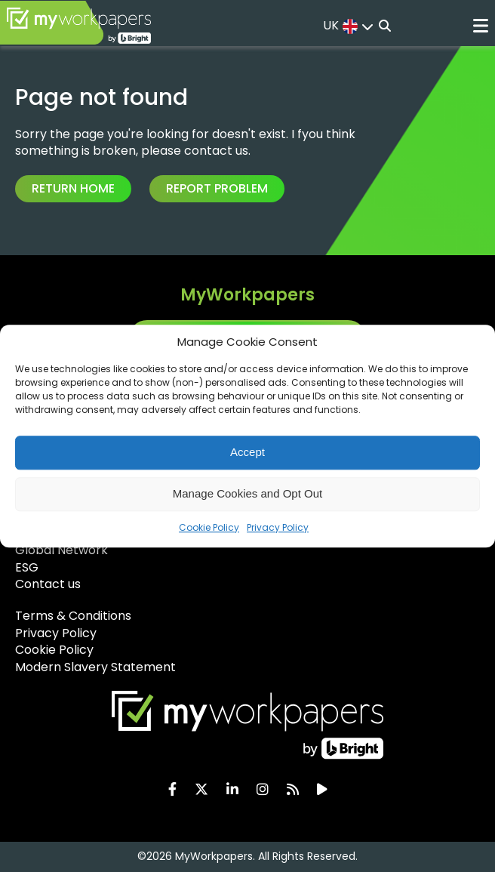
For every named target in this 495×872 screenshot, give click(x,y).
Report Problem (217, 188)
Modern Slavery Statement (95, 667)
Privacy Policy (278, 527)
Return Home (73, 188)
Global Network (61, 550)
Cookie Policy (209, 527)
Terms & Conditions (73, 615)
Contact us (48, 584)
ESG (26, 567)
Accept (247, 451)
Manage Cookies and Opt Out (247, 493)
